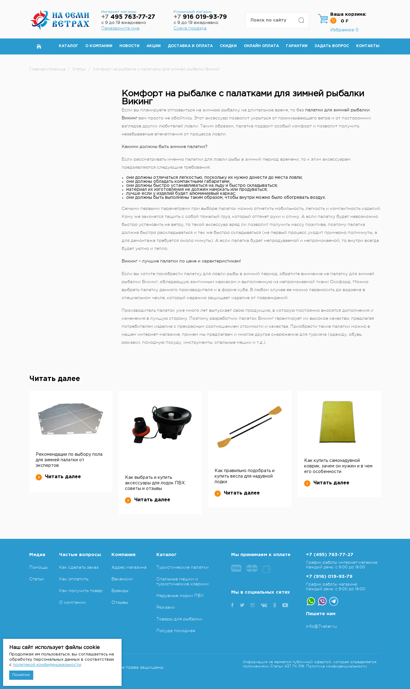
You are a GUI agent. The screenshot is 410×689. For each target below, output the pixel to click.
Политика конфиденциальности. (337, 666)
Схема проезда (190, 28)
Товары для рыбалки (179, 618)
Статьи (36, 578)
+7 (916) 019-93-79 (329, 577)
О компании (98, 46)
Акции (154, 46)
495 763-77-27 (128, 17)
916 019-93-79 (200, 17)
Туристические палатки (182, 567)
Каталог (68, 46)
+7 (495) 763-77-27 (329, 555)
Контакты (368, 46)
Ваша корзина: (348, 14)
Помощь (38, 567)
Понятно (21, 675)
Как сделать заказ (78, 567)
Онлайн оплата (261, 46)
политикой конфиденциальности (47, 665)
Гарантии (297, 46)
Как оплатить (73, 578)
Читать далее (58, 477)
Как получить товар (80, 590)
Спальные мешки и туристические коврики (182, 581)
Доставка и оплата (190, 46)
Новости (129, 46)
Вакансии (122, 578)
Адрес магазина (129, 567)
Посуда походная (175, 630)
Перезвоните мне (120, 28)
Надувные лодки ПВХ (180, 595)
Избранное (344, 30)
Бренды (119, 590)
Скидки (228, 46)
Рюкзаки (165, 607)
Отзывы (119, 602)
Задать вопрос (332, 46)
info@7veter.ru (321, 626)
